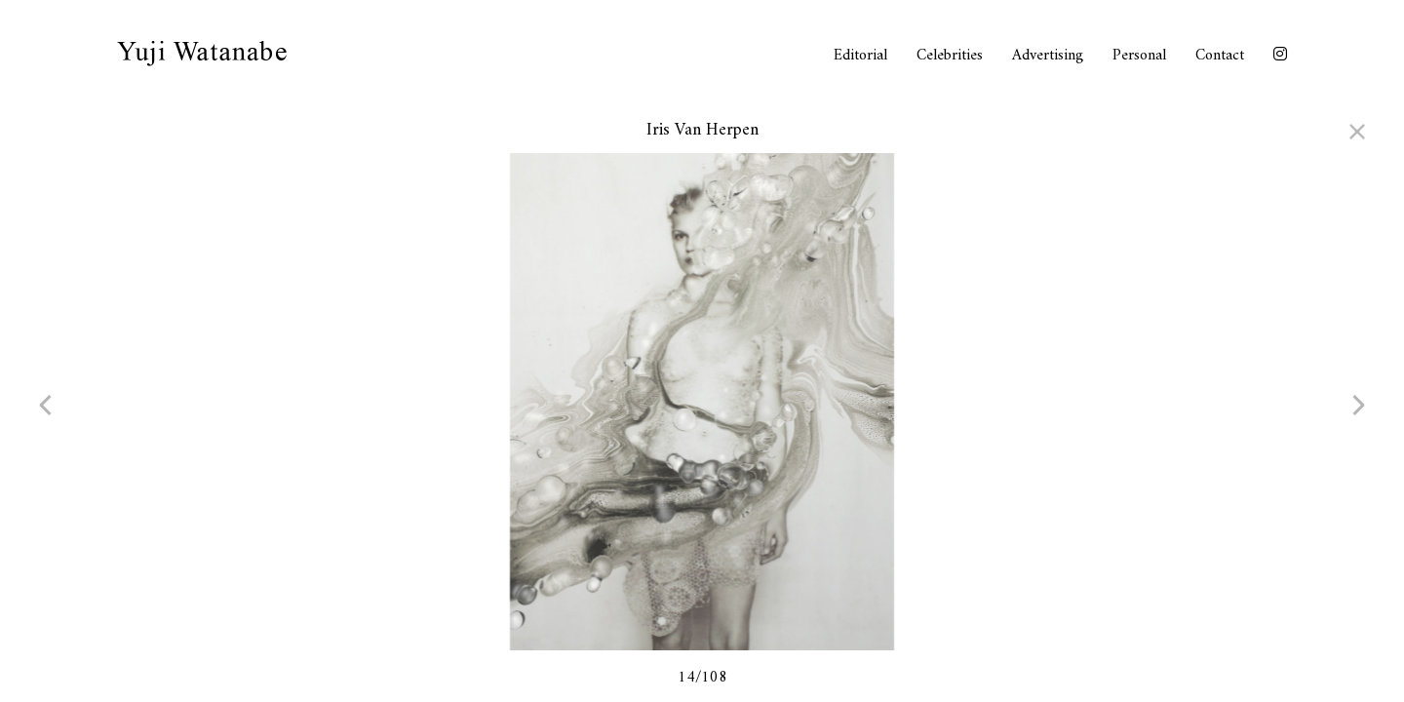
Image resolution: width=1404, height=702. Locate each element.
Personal (1139, 55)
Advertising (1047, 55)
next (1340, 404)
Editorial (860, 55)
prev (63, 404)
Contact (1219, 55)
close (1345, 131)
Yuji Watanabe (202, 53)
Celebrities (949, 55)
